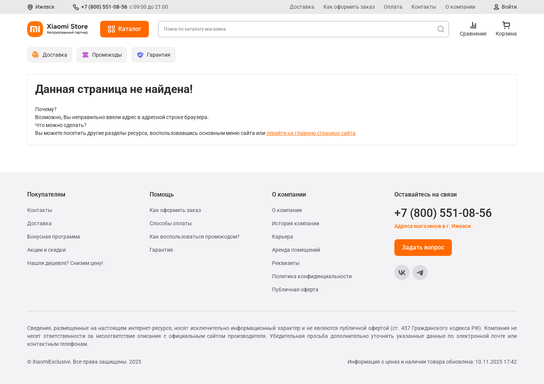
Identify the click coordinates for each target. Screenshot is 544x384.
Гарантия (161, 250)
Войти (509, 7)
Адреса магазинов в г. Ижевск (432, 226)
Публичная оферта (295, 289)
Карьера (282, 237)
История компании (295, 223)
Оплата (393, 7)
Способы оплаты (171, 223)
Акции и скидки (46, 250)
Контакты (423, 7)
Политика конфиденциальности (312, 276)
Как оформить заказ (349, 7)
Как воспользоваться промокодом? (195, 237)
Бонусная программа (53, 237)
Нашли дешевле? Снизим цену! (65, 263)
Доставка (302, 7)
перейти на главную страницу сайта (310, 133)
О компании (460, 7)
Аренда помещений (296, 250)
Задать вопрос (423, 247)
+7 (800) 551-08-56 (104, 7)
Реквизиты (286, 263)
